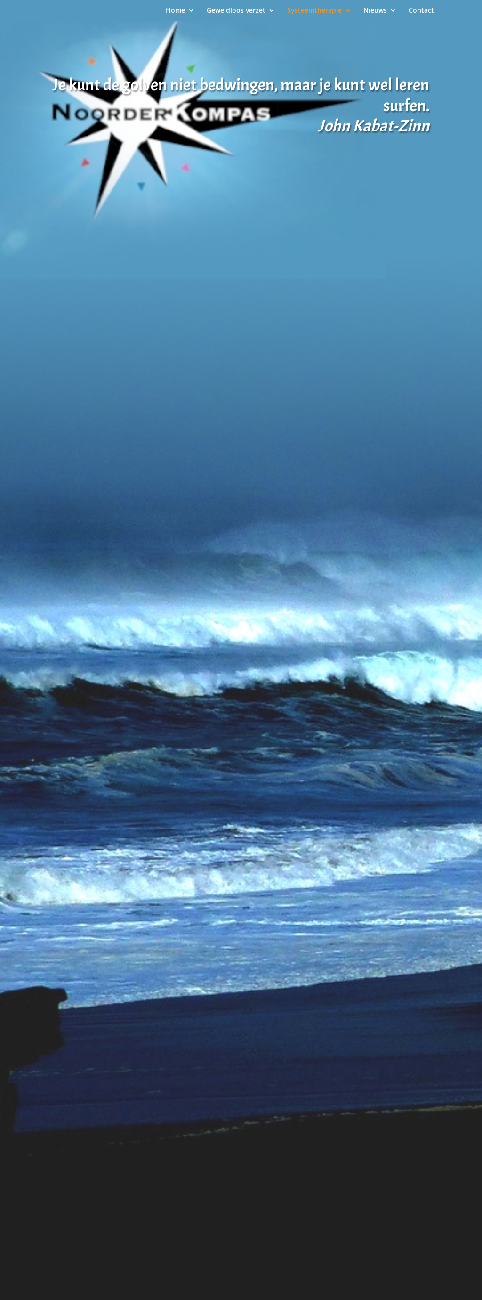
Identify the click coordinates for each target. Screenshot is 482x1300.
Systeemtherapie (314, 11)
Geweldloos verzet (236, 11)
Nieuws (375, 11)
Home (175, 11)
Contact (421, 11)
